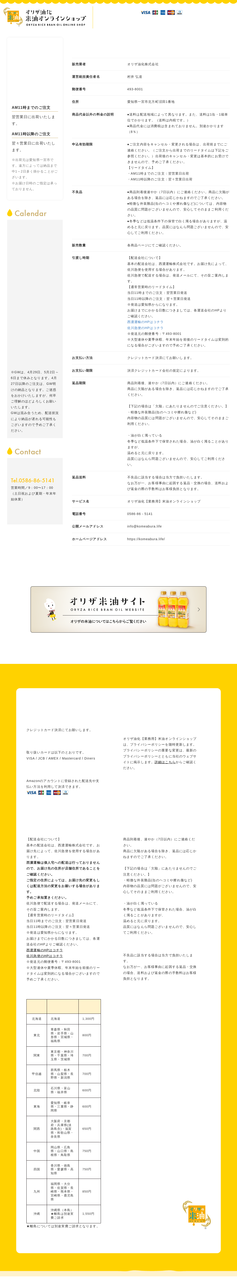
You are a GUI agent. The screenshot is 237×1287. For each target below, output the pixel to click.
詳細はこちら (165, 762)
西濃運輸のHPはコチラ (145, 322)
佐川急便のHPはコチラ (145, 328)
